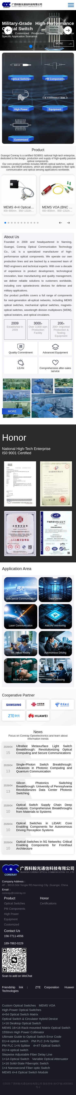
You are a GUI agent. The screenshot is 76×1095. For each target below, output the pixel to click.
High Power (11, 914)
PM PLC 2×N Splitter (45, 1041)
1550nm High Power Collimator (23, 1032)
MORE (64, 43)
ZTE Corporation (47, 987)
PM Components (14, 908)
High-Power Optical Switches (21, 1010)
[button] (8, 30)
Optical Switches (14, 903)
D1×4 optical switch (15, 1041)
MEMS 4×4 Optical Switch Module (25, 1072)
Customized (11, 924)
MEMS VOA (47, 1005)
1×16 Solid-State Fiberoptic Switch (25, 1063)
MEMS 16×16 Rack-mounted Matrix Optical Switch (36, 1027)
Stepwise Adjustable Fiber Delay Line (27, 1054)
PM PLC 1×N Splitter (16, 1045)
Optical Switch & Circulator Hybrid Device (30, 1018)
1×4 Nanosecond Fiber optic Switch (26, 1067)
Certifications (48, 903)
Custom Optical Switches (19, 1005)
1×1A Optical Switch (15, 1059)
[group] (19, 195)
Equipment (11, 919)
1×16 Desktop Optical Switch (21, 1023)
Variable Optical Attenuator (50, 1059)
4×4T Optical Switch (46, 1045)
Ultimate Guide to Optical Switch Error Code (31, 1036)
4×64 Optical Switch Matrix (20, 1014)
